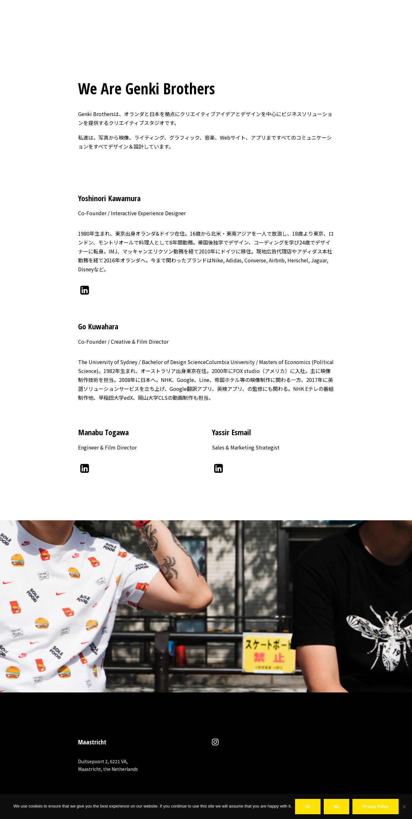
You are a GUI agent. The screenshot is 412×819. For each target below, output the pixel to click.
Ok (307, 806)
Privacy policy (375, 806)
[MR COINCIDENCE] (38, 12)
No (336, 806)
